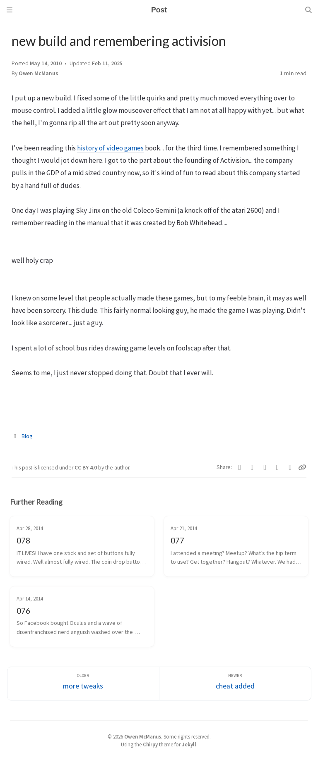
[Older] (83, 684)
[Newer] (235, 684)
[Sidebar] (9, 10)
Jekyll (189, 744)
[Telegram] (252, 467)
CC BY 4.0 (86, 467)
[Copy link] (302, 467)
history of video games (110, 147)
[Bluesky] (265, 467)
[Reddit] (277, 467)
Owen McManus (38, 73)
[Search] (308, 10)
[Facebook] (240, 467)
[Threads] (290, 467)
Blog (27, 436)
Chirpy (150, 744)
